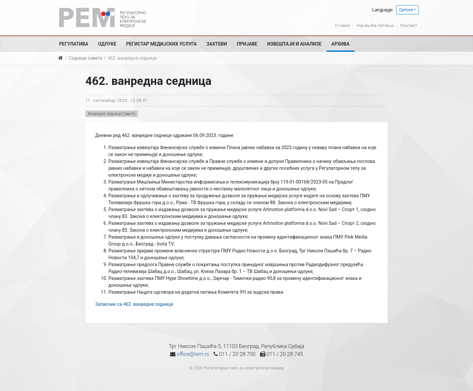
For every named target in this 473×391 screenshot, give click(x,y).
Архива (340, 44)
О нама (341, 25)
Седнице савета (85, 58)
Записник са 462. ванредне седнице (134, 304)
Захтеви (217, 44)
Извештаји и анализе (294, 44)
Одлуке (107, 44)
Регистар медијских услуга (161, 44)
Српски (406, 10)
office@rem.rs (193, 354)
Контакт (408, 25)
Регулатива (73, 44)
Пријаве (247, 44)
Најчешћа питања (374, 25)
